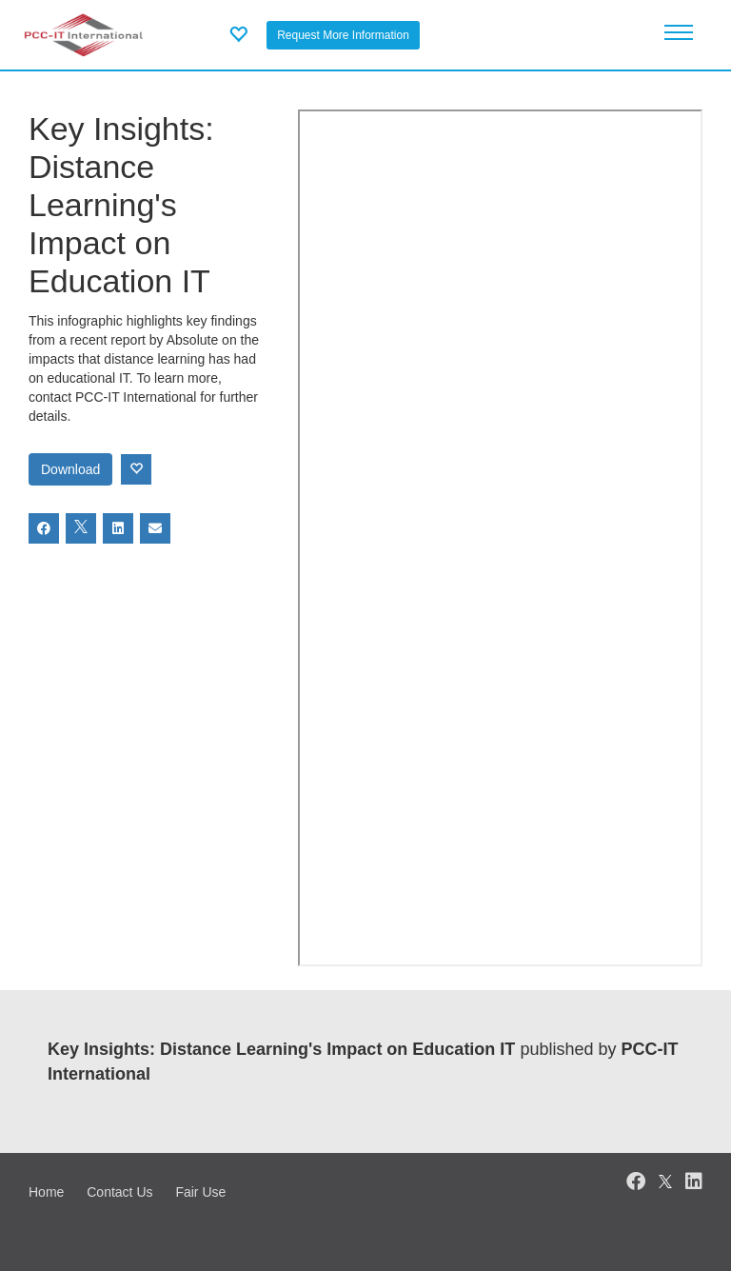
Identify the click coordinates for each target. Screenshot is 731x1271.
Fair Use (200, 1192)
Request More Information (343, 35)
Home (46, 1192)
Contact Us (119, 1192)
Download (70, 469)
